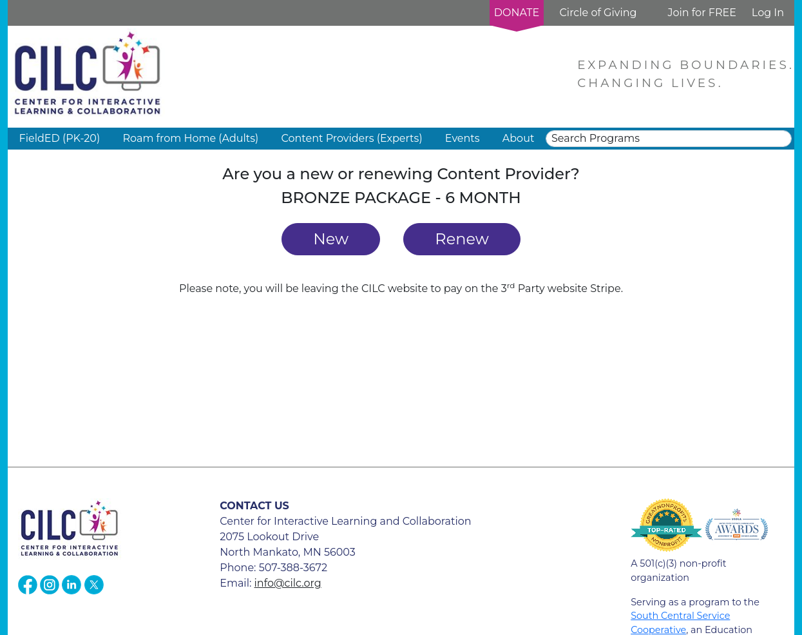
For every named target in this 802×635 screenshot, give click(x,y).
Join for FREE (701, 12)
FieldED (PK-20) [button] (59, 138)
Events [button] (462, 138)
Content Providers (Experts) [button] (351, 138)
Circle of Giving (597, 12)
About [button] (518, 138)
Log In (768, 12)
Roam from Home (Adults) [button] (190, 138)
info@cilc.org (287, 583)
